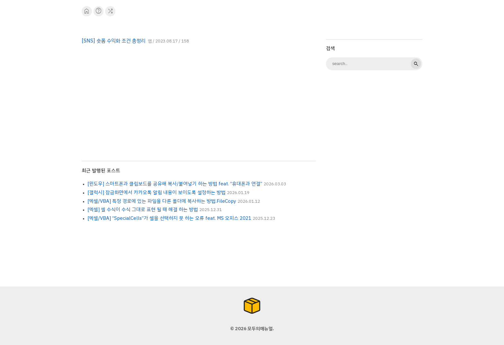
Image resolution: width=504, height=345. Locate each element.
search (416, 63)
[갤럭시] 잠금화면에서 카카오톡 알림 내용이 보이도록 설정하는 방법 (156, 192)
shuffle (110, 11)
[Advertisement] (374, 177)
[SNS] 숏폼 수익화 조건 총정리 (113, 41)
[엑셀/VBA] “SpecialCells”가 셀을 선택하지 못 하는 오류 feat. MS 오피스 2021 (169, 218)
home (86, 11)
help (98, 11)
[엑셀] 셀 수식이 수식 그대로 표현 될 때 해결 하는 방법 (142, 209)
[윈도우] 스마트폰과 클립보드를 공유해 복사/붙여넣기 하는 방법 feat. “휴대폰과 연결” (174, 183)
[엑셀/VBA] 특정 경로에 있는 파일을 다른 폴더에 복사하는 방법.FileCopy (161, 201)
